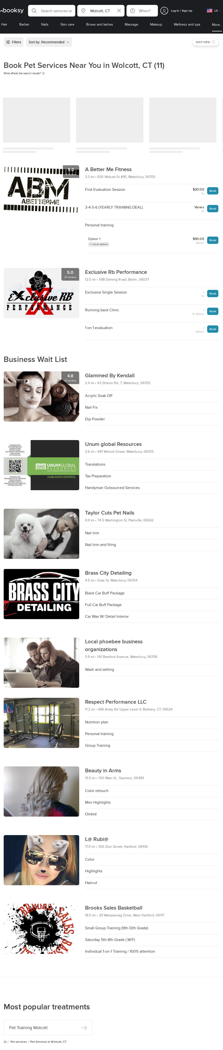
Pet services (19, 1042)
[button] (51, 11)
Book (212, 191)
